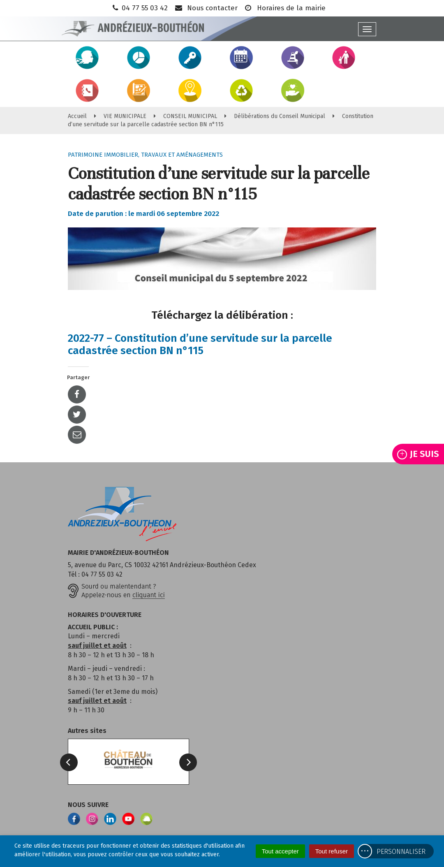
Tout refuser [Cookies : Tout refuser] (331, 851)
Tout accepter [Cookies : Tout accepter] (280, 851)
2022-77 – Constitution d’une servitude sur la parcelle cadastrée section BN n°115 (200, 344)
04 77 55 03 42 (139, 8)
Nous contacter (206, 8)
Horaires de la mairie (285, 8)
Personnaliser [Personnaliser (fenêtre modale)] (401, 851)
